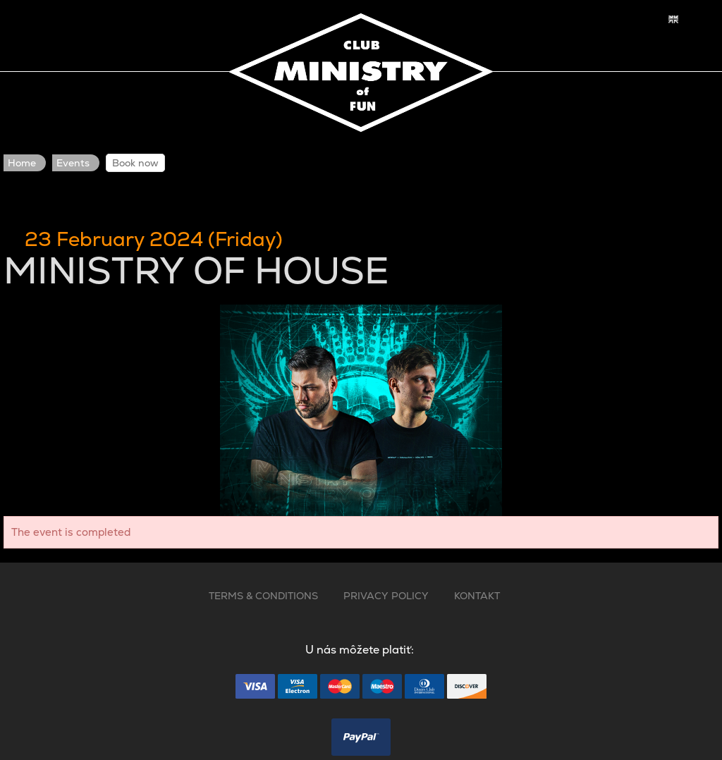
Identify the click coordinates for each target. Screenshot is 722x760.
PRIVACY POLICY (386, 595)
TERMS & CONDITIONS (263, 595)
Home (22, 163)
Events (73, 163)
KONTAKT (477, 595)
